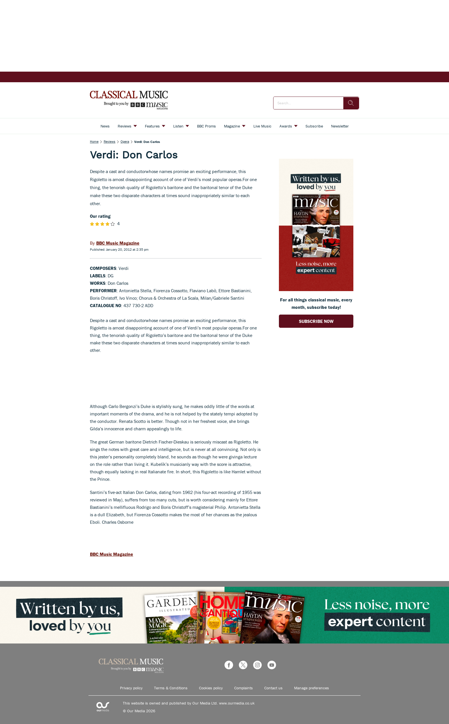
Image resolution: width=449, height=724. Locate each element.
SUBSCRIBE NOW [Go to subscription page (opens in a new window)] (316, 321)
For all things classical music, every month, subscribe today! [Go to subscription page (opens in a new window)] (316, 303)
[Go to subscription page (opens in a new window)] (316, 289)
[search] (351, 103)
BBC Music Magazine (111, 554)
